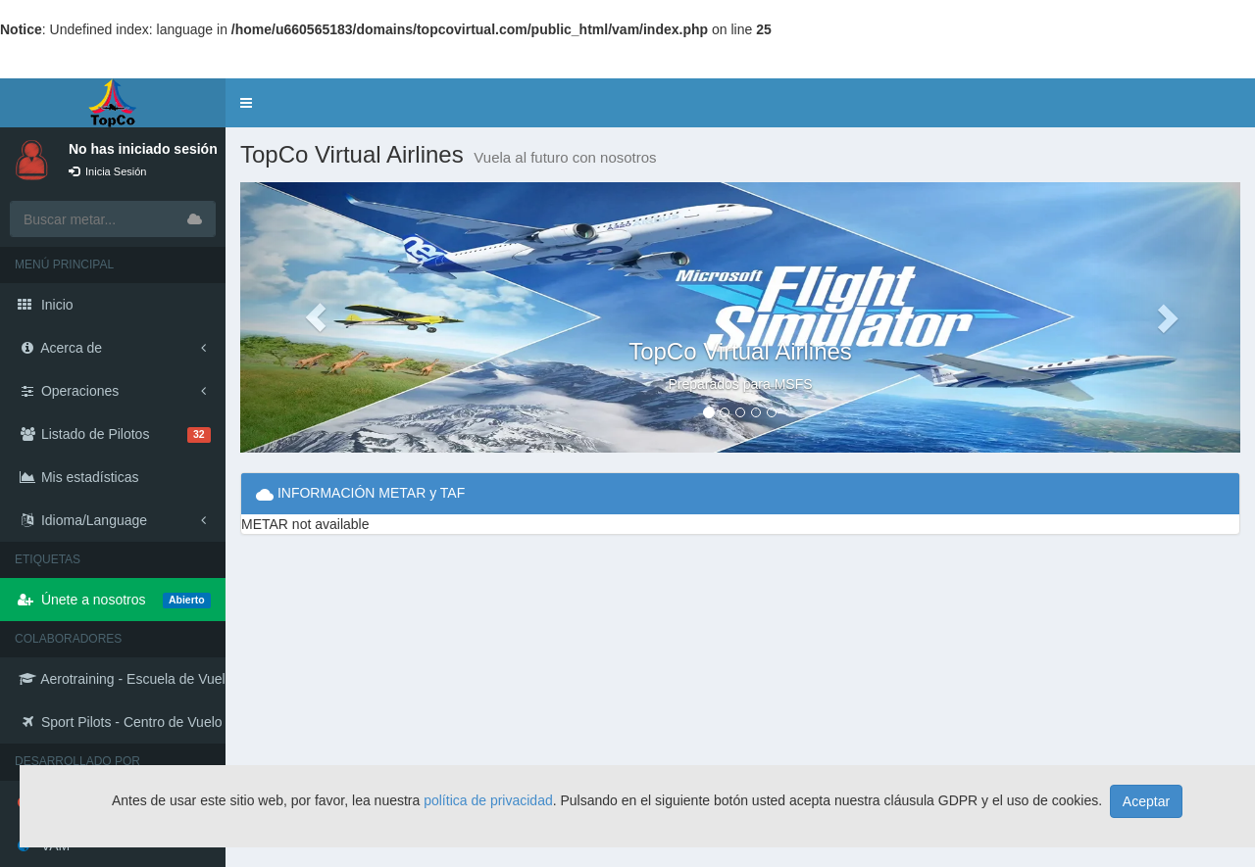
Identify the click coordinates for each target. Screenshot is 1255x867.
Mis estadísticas (78, 477)
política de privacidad (488, 800)
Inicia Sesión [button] (107, 171)
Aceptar (1146, 801)
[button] (246, 102)
